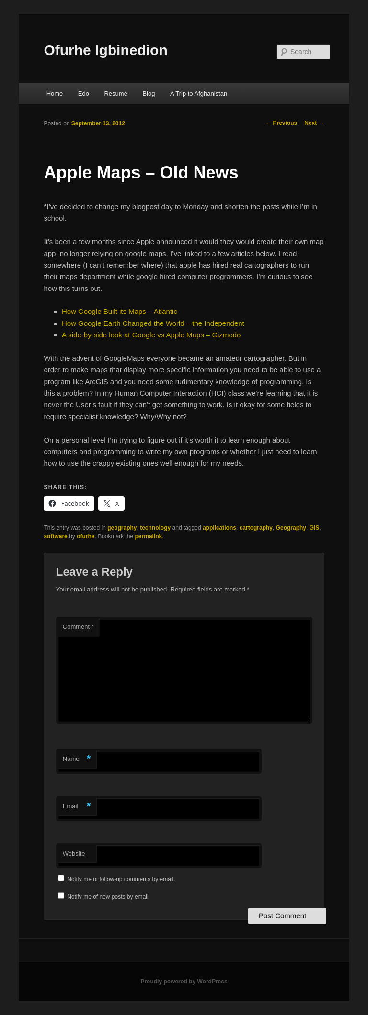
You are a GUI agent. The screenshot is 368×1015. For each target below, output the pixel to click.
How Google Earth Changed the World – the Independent (153, 323)
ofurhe (85, 536)
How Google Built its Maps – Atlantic (119, 311)
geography (122, 527)
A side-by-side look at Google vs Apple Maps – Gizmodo (151, 335)
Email (77, 807)
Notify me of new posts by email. (108, 896)
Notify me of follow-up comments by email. (121, 879)
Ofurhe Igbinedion (105, 50)
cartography (256, 527)
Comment (78, 626)
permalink (148, 536)
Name (77, 759)
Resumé (115, 93)
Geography (291, 527)
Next (314, 123)
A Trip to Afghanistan (198, 93)
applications (219, 527)
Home (54, 93)
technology (155, 527)
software (55, 536)
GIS (315, 527)
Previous (281, 123)
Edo (83, 93)
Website (74, 853)
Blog (148, 93)
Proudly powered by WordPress (183, 981)
